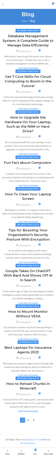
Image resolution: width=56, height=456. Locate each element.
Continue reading (28, 68)
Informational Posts (28, 30)
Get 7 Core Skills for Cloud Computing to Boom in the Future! (28, 81)
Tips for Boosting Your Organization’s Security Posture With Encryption (28, 234)
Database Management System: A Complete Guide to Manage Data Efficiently (28, 40)
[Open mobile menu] (3, 4)
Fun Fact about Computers (28, 163)
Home (24, 20)
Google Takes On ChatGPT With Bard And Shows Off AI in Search (28, 275)
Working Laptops (28, 342)
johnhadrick (25, 51)
